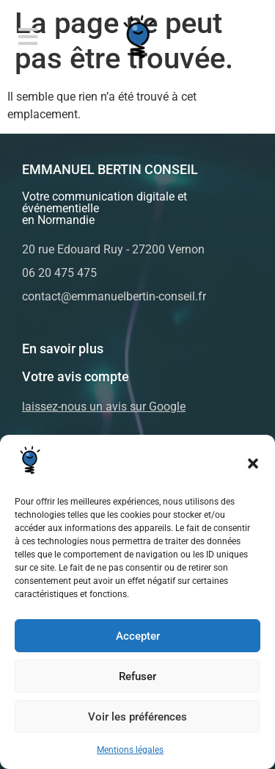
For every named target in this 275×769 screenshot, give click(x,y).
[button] (253, 463)
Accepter (138, 636)
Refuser (137, 676)
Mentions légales (130, 750)
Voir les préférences (137, 716)
